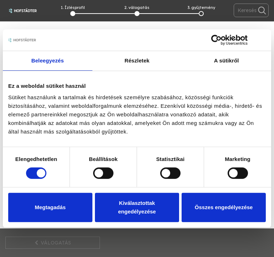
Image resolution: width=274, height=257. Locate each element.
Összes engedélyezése (224, 207)
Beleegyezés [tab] (47, 60)
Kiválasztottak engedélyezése (137, 207)
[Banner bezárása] (263, 39)
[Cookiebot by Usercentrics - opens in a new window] (216, 40)
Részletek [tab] (137, 60)
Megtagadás (50, 207)
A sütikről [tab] (226, 60)
